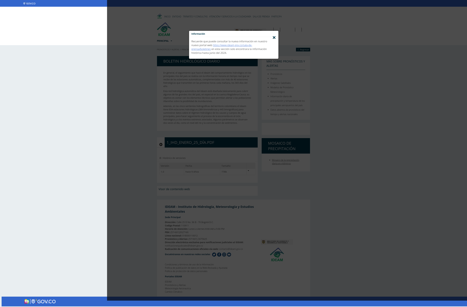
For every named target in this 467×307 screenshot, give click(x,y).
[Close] (274, 37)
